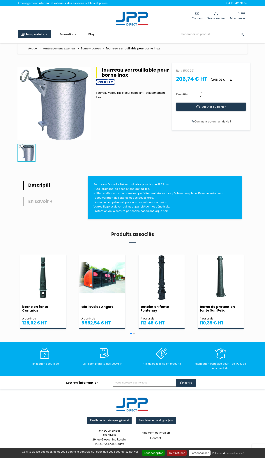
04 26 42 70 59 (237, 3)
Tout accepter (153, 453)
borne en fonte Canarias (35, 308)
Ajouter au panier (211, 107)
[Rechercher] (212, 34)
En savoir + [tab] (40, 201)
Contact (197, 15)
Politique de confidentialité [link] (228, 453)
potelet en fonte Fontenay (155, 308)
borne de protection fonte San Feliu (217, 308)
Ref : (179, 70)
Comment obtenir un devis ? (211, 121)
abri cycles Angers (97, 306)
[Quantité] (193, 94)
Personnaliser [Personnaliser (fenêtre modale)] (199, 453)
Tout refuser (177, 453)
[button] (131, 333)
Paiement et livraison (156, 433)
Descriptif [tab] (39, 185)
